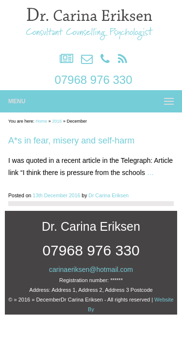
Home (41, 121)
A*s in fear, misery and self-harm (71, 140)
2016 (57, 121)
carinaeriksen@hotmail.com (91, 269)
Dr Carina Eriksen (108, 195)
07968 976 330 (93, 79)
